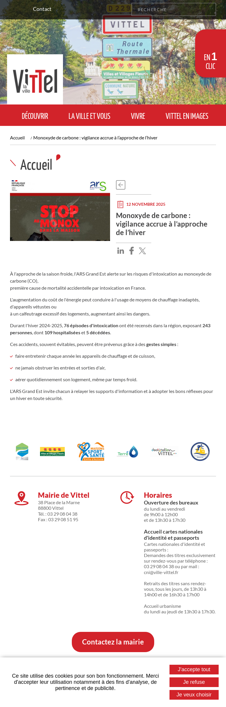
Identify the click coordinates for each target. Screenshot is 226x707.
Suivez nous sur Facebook (23, 9)
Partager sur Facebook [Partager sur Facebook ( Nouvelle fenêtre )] (131, 250)
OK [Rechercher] (209, 9)
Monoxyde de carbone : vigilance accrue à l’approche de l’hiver (95, 137)
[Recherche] (167, 9)
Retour (120, 185)
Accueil (17, 137)
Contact (42, 9)
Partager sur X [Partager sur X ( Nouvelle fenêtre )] (142, 250)
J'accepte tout (194, 669)
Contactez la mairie (113, 641)
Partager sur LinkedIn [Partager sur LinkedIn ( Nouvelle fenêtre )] (120, 250)
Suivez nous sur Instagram (14, 9)
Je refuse (194, 682)
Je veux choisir (194, 695)
